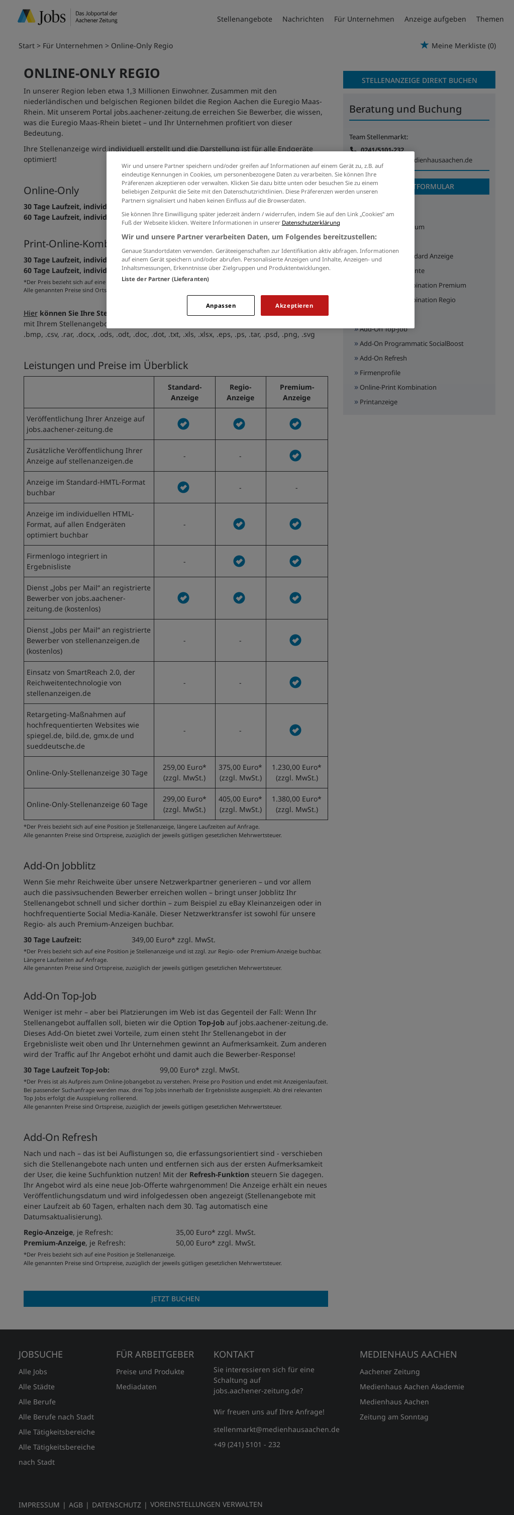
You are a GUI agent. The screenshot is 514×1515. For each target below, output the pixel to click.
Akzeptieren (294, 305)
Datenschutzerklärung (311, 222)
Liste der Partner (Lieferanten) (166, 279)
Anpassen (221, 305)
